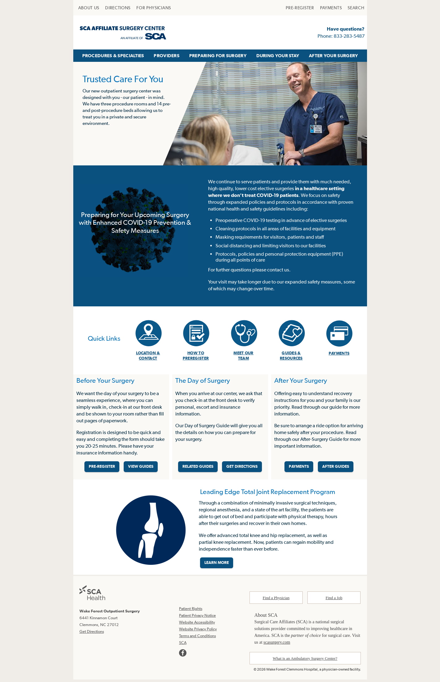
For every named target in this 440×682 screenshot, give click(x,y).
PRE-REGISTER (300, 7)
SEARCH (356, 7)
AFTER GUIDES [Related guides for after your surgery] (335, 468)
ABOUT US (89, 7)
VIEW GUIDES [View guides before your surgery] (140, 468)
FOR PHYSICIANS (153, 7)
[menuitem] (89, 7)
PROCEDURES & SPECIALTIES (113, 55)
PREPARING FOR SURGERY (217, 55)
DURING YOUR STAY (277, 55)
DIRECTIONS (117, 7)
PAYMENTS (331, 7)
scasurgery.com (276, 645)
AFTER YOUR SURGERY (333, 55)
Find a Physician (276, 600)
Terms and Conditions (197, 638)
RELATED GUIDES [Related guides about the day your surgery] (197, 468)
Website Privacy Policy (198, 631)
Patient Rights (190, 611)
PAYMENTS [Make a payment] (299, 468)
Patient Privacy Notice (197, 618)
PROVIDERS (166, 55)
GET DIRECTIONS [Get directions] (242, 468)
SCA (182, 645)
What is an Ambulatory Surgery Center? (305, 661)
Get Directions (91, 634)
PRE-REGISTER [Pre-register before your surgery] (102, 468)
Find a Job (334, 600)
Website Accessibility (197, 625)
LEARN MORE (216, 565)
